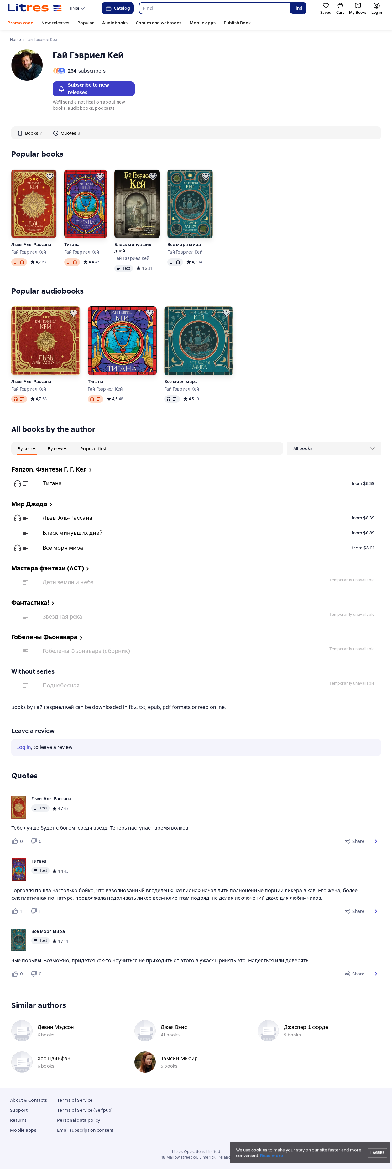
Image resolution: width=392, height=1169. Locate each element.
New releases (55, 23)
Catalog (117, 8)
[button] (376, 841)
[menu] (78, 8)
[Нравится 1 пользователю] (18, 911)
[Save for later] (49, 176)
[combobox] (214, 8)
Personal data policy (78, 1120)
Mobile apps (203, 23)
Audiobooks (115, 23)
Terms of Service (74, 1100)
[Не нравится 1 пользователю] (37, 911)
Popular (85, 23)
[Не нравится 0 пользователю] (37, 841)
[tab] (30, 133)
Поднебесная (61, 685)
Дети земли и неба (68, 582)
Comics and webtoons (158, 23)
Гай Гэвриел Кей (28, 252)
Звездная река (62, 616)
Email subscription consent (85, 1130)
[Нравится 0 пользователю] (18, 841)
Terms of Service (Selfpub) (85, 1110)
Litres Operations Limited (196, 1152)
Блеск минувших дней (133, 248)
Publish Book (237, 23)
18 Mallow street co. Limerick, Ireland (196, 1157)
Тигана (72, 244)
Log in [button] (23, 747)
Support (19, 1110)
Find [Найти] (297, 8)
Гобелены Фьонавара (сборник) (86, 651)
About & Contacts (28, 1100)
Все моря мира (184, 244)
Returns (18, 1120)
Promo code (20, 23)
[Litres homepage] (35, 8)
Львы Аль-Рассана (31, 244)
